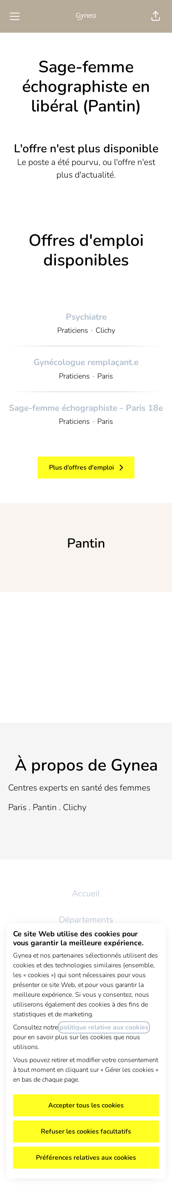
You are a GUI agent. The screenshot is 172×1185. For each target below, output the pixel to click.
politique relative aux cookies (104, 1027)
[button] (155, 16)
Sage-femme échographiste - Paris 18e (86, 408)
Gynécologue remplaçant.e (86, 362)
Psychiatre (86, 317)
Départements (86, 919)
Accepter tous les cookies (86, 1105)
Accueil (86, 893)
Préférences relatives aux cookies (86, 1157)
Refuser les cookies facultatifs (86, 1131)
